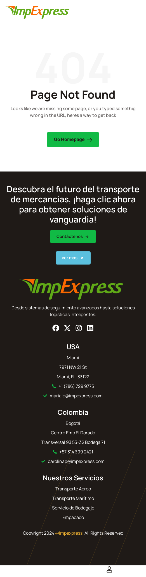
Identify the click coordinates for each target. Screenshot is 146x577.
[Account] (109, 569)
